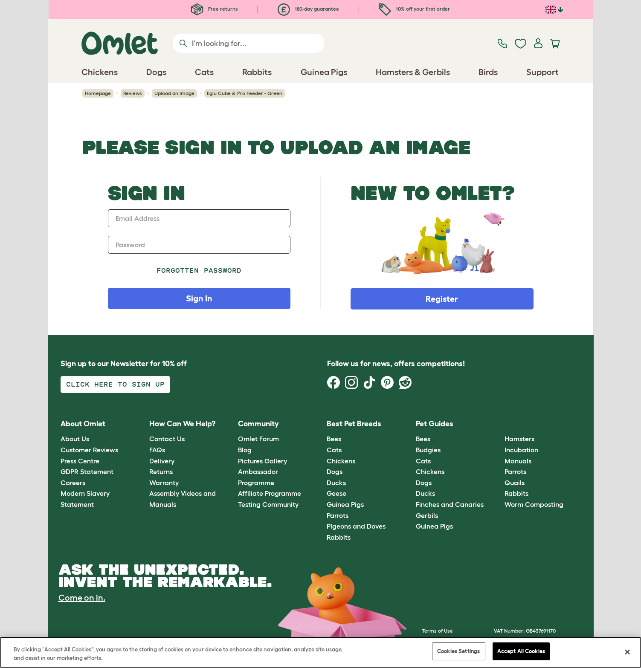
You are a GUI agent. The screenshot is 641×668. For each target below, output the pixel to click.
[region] (320, 652)
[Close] (627, 651)
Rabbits (339, 537)
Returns (161, 471)
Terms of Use (437, 630)
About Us (75, 438)
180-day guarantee (308, 9)
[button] (498, 424)
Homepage (98, 93)
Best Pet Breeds (354, 423)
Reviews (132, 93)
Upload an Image (174, 93)
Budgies (428, 450)
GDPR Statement (87, 471)
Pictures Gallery (262, 461)
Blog (245, 450)
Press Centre (80, 461)
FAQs (157, 450)
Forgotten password (199, 270)
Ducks (336, 482)
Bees (334, 438)
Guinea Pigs (345, 504)
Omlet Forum (258, 438)
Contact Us (167, 438)
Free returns (214, 9)
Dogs (334, 471)
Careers (73, 482)
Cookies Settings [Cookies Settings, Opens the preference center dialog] (458, 651)
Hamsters (519, 438)
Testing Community (268, 504)
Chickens (341, 461)
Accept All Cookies (521, 651)
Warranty (164, 482)
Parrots (337, 515)
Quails (515, 482)
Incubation (521, 450)
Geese (336, 493)
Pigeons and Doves (356, 526)
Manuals (518, 461)
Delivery (161, 461)
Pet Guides (434, 423)
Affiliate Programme (269, 493)
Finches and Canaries (450, 504)
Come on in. (81, 597)
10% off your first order (414, 9)
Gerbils (427, 515)
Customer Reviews (89, 450)
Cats (334, 450)
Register (442, 299)
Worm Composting (534, 504)
